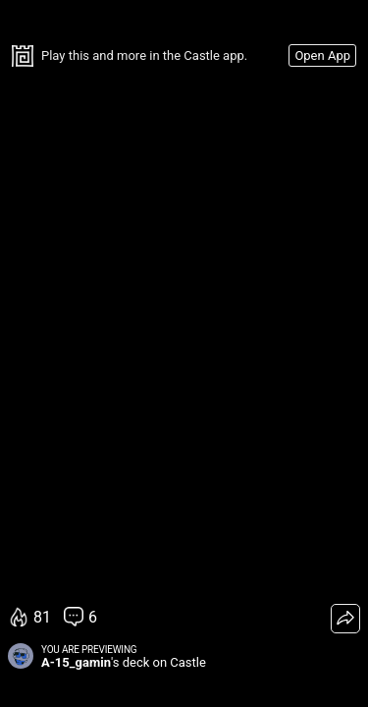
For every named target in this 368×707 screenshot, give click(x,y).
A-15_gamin (76, 662)
